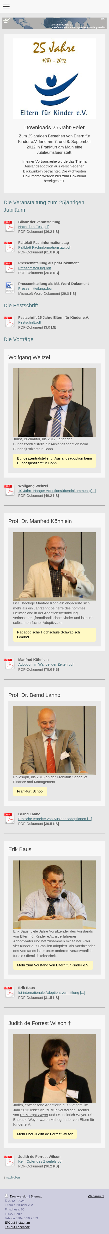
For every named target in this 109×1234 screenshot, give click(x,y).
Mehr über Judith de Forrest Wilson (45, 1134)
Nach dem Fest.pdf (33, 227)
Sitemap (36, 1196)
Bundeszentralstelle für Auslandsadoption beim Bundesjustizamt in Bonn (54, 460)
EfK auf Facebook (17, 1227)
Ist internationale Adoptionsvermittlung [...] (51, 992)
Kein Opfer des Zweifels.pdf (40, 1161)
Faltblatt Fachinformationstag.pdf (44, 247)
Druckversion (17, 1196)
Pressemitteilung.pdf (34, 268)
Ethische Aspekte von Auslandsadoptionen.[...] (55, 819)
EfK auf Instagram (17, 1222)
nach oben (13, 1177)
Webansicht (96, 1196)
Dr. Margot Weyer (34, 1115)
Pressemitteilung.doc (35, 288)
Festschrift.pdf (29, 322)
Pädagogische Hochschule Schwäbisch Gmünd (48, 634)
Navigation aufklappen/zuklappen (54, 6)
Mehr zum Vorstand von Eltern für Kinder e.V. (53, 965)
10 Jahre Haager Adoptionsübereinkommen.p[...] (57, 491)
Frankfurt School (30, 791)
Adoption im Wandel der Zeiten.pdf (45, 664)
